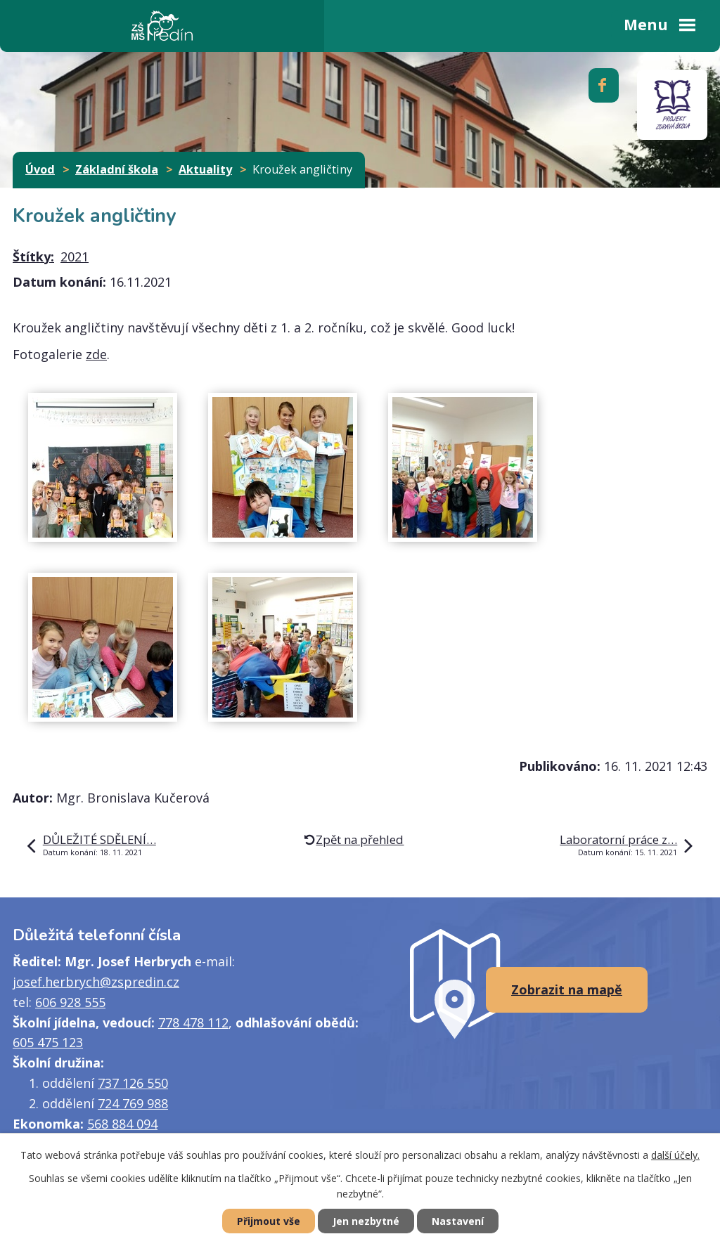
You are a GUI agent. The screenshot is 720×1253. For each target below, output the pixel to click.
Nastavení (458, 1221)
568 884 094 (122, 1123)
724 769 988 (133, 1103)
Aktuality (205, 169)
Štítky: (33, 256)
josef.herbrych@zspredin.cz (96, 981)
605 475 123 (48, 1042)
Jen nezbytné (366, 1221)
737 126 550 (133, 1083)
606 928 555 (70, 1002)
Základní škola (116, 169)
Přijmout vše (268, 1221)
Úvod (40, 169)
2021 (74, 256)
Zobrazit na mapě (566, 989)
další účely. (675, 1155)
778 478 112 (193, 1022)
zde (96, 354)
